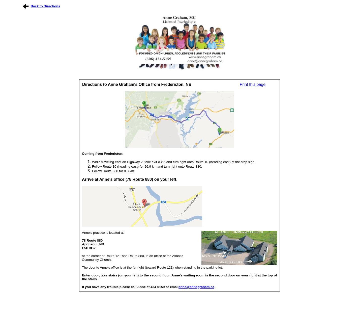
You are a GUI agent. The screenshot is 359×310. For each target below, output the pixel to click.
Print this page (252, 84)
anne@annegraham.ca (196, 287)
